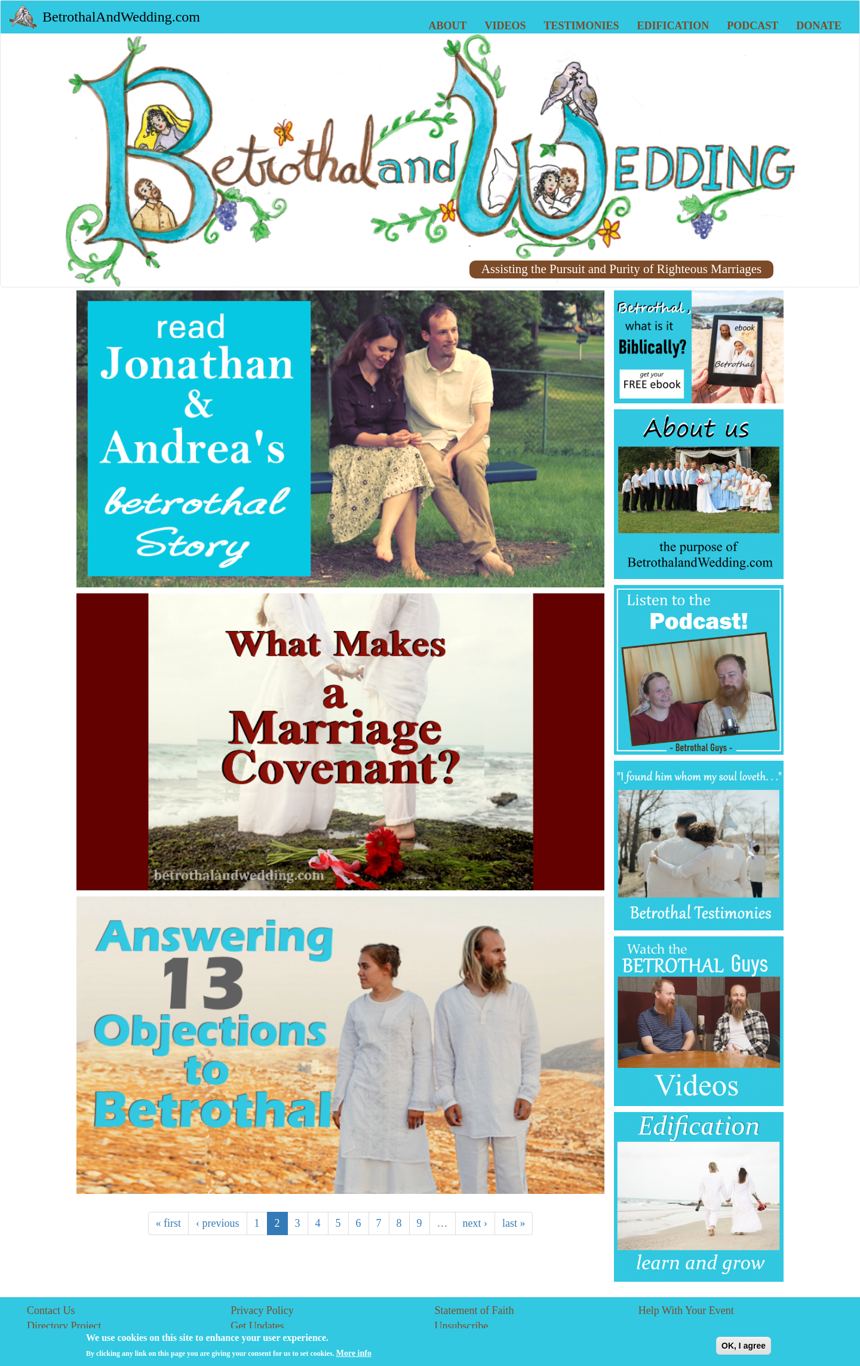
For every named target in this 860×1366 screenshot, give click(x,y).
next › (475, 1223)
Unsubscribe (462, 1326)
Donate (818, 26)
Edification (673, 26)
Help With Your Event (686, 1310)
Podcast (752, 26)
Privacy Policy (262, 1310)
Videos (505, 26)
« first (169, 1223)
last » (514, 1223)
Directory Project (64, 1326)
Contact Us (51, 1310)
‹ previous (217, 1223)
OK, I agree (743, 1348)
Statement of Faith (474, 1310)
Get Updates (257, 1326)
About (448, 26)
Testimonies (581, 26)
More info (353, 1356)
